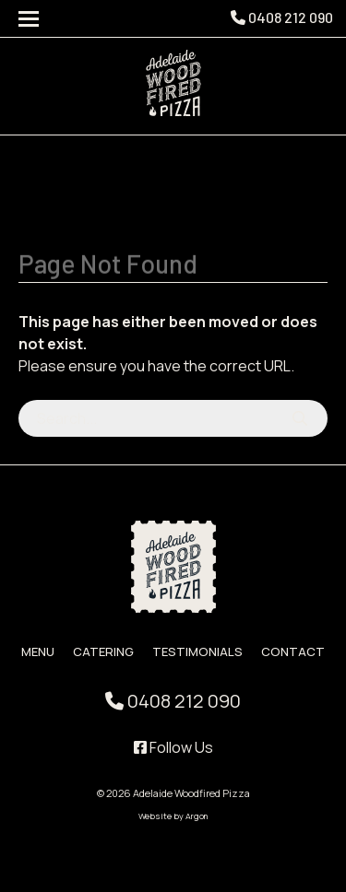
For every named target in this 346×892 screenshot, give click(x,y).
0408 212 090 (282, 17)
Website (155, 816)
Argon (196, 816)
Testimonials (197, 651)
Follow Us (173, 747)
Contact (293, 651)
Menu (37, 651)
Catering (103, 651)
